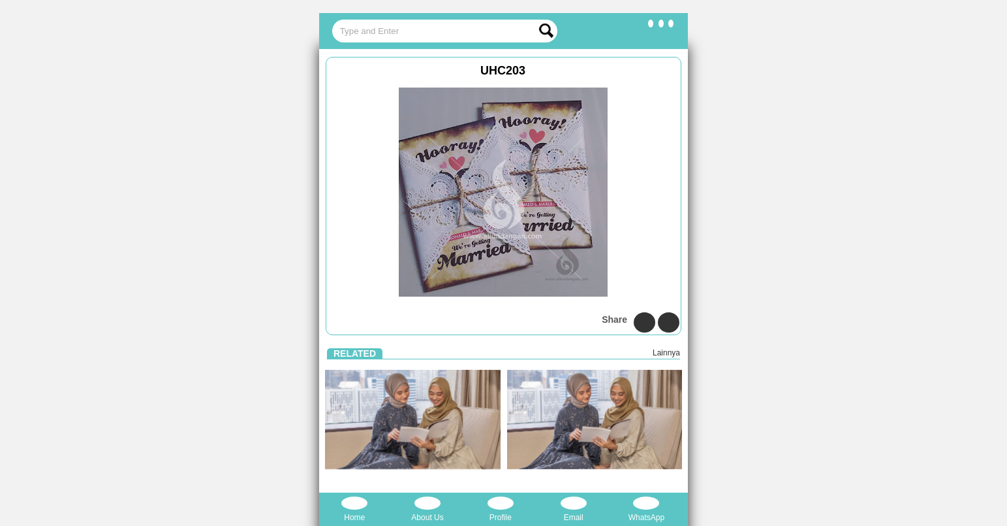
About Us (427, 509)
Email (574, 509)
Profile (501, 509)
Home (354, 509)
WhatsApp (646, 509)
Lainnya (666, 352)
